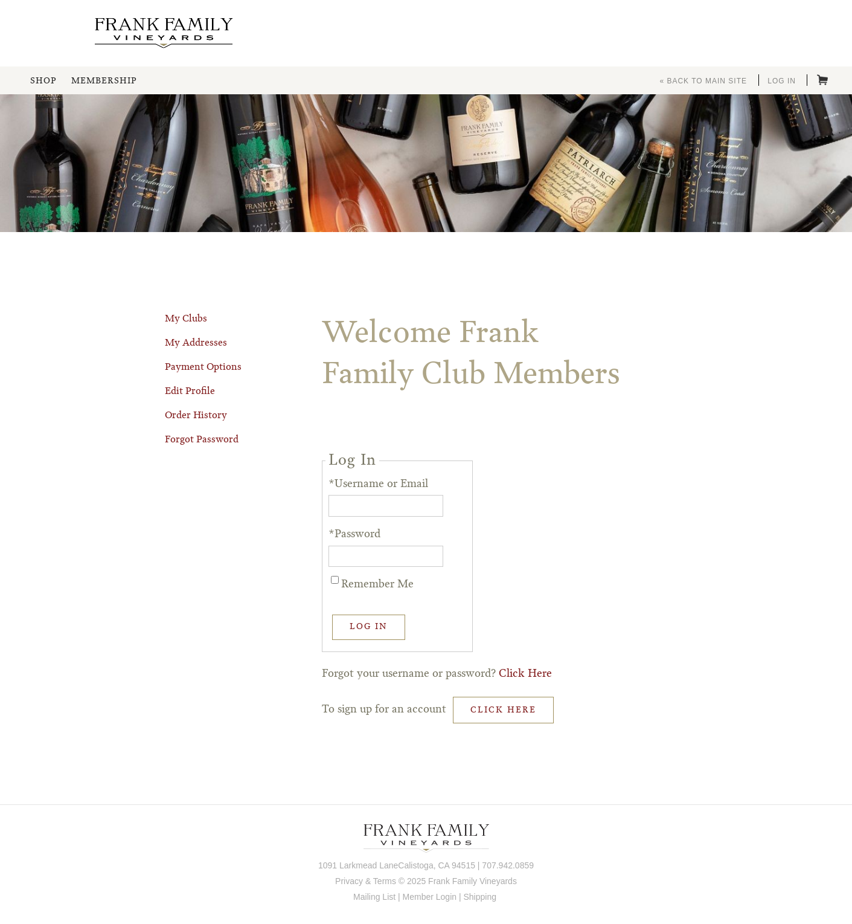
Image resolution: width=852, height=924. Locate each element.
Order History (196, 416)
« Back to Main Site (703, 81)
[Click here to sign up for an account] (503, 710)
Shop (43, 81)
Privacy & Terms (365, 881)
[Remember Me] (335, 580)
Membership (103, 81)
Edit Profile (190, 391)
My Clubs (186, 319)
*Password (354, 534)
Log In (781, 81)
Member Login (430, 897)
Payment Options (203, 367)
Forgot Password (202, 440)
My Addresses (196, 343)
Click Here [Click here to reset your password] (525, 673)
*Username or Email (378, 484)
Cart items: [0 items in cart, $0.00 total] (822, 79)
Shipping (479, 897)
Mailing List (374, 897)
